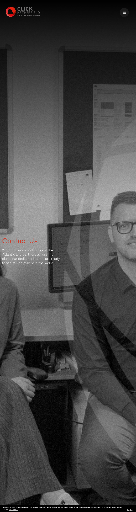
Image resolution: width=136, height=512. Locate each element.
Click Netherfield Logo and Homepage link (22, 11)
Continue (130, 510)
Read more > (13, 510)
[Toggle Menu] (124, 12)
